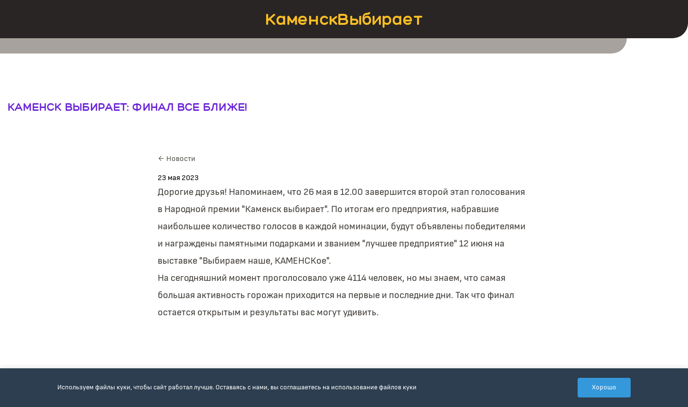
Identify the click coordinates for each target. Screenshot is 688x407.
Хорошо (604, 387)
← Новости (176, 158)
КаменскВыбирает (344, 19)
